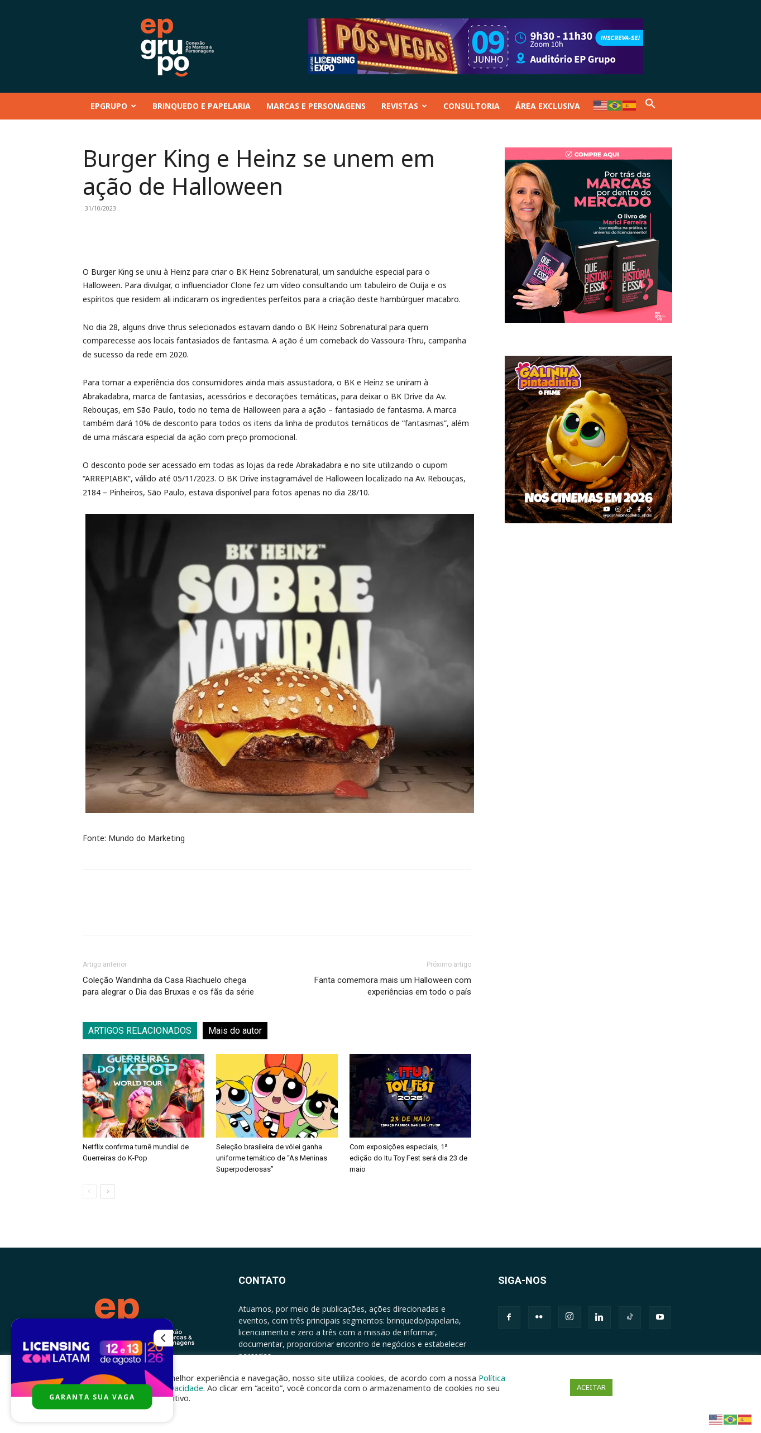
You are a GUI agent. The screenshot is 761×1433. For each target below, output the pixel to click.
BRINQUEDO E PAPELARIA (201, 106)
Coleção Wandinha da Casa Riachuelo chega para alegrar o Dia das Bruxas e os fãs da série (168, 986)
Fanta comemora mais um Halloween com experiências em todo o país (392, 986)
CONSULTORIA (471, 106)
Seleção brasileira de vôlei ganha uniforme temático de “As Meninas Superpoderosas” (271, 1158)
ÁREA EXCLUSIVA (547, 106)
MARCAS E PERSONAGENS (316, 106)
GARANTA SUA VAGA (92, 1397)
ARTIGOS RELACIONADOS (140, 1030)
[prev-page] (90, 1191)
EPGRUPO (113, 106)
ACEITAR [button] (591, 1387)
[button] (650, 106)
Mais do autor (235, 1030)
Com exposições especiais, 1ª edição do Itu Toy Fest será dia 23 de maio (408, 1158)
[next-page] (107, 1191)
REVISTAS (404, 106)
